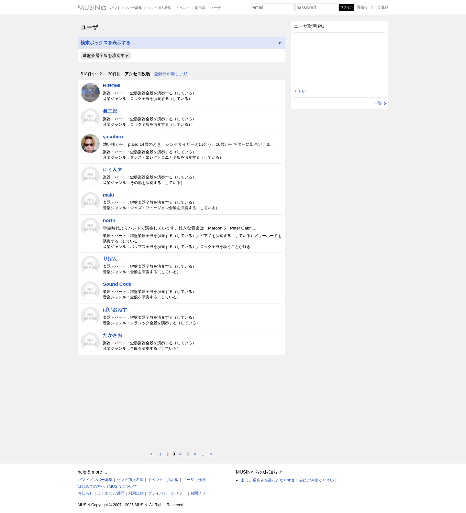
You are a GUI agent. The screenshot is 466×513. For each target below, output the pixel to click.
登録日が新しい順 (171, 73)
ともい (300, 91)
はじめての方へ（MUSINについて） (109, 486)
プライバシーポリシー (167, 493)
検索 (202, 479)
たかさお (112, 335)
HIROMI (111, 85)
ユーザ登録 (379, 7)
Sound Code (117, 284)
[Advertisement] (181, 403)
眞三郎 (110, 111)
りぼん (110, 258)
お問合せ (198, 493)
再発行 (362, 7)
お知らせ (85, 493)
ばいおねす (115, 309)
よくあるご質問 (110, 493)
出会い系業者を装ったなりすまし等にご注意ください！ (289, 480)
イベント (183, 8)
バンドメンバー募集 (126, 8)
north (109, 220)
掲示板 (200, 8)
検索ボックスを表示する (181, 43)
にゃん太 (112, 169)
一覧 (378, 103)
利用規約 (136, 493)
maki (108, 195)
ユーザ (215, 8)
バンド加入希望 (159, 8)
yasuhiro (113, 136)
